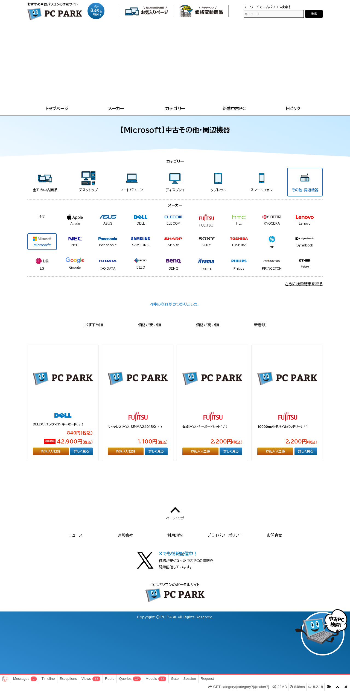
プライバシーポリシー (224, 535)
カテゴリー (175, 108)
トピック (293, 108)
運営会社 (125, 535)
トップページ (57, 108)
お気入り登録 (50, 451)
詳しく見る (81, 451)
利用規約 (175, 535)
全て (42, 216)
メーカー (116, 108)
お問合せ (274, 535)
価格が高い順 (207, 325)
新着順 (260, 325)
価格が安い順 (149, 325)
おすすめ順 (93, 325)
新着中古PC (234, 108)
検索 (314, 13)
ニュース (76, 535)
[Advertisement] (175, 64)
